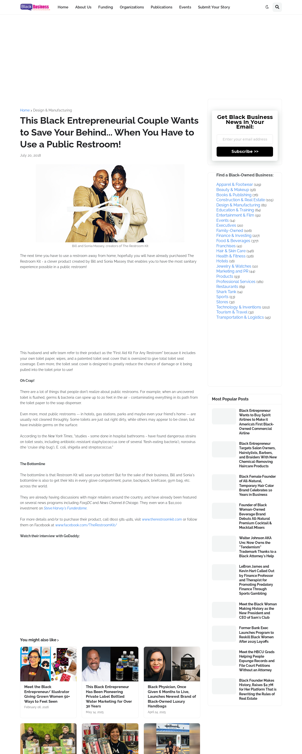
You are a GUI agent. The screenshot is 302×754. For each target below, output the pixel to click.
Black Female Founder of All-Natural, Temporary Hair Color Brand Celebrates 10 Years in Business (257, 486)
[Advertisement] (151, 56)
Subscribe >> (244, 151)
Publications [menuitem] (161, 7)
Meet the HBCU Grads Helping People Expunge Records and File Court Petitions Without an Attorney (257, 661)
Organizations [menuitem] (132, 7)
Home (25, 110)
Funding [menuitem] (105, 7)
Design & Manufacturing (52, 110)
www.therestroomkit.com (162, 519)
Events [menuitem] (185, 7)
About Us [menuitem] (83, 7)
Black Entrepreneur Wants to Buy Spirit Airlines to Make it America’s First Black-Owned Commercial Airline (256, 422)
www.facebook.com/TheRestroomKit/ (86, 525)
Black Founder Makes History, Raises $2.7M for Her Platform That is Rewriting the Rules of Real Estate (258, 689)
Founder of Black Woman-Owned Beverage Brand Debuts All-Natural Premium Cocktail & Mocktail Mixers (255, 516)
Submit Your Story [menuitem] (214, 7)
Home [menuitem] (63, 7)
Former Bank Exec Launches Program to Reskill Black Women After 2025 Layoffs (256, 634)
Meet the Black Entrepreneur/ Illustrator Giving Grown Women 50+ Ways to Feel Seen (47, 694)
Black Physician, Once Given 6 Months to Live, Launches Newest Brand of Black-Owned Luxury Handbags (172, 696)
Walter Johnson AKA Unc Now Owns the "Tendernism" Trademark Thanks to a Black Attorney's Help (257, 547)
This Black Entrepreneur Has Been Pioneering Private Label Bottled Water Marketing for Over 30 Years (109, 696)
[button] (267, 7)
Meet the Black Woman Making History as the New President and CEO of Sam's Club (258, 611)
